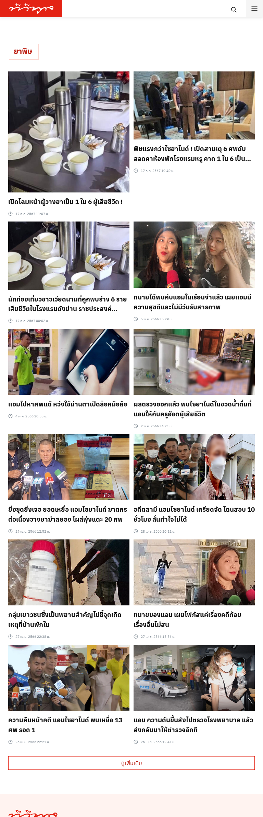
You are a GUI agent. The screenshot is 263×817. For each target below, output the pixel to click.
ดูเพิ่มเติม (131, 763)
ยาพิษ (23, 50)
